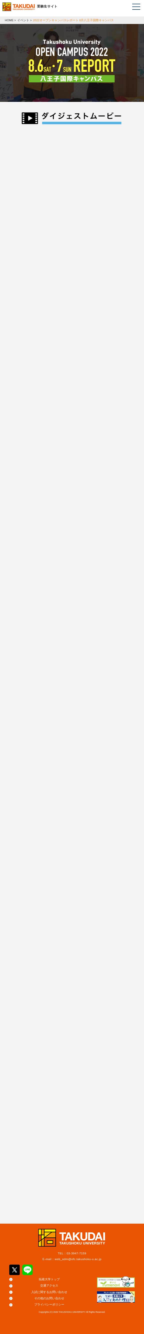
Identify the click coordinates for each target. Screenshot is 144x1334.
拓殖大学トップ (49, 1279)
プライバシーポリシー (49, 1304)
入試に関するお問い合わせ (49, 1292)
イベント (23, 20)
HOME (9, 20)
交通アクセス (49, 1285)
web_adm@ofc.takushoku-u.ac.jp (78, 1259)
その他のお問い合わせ (49, 1298)
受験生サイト (47, 6)
